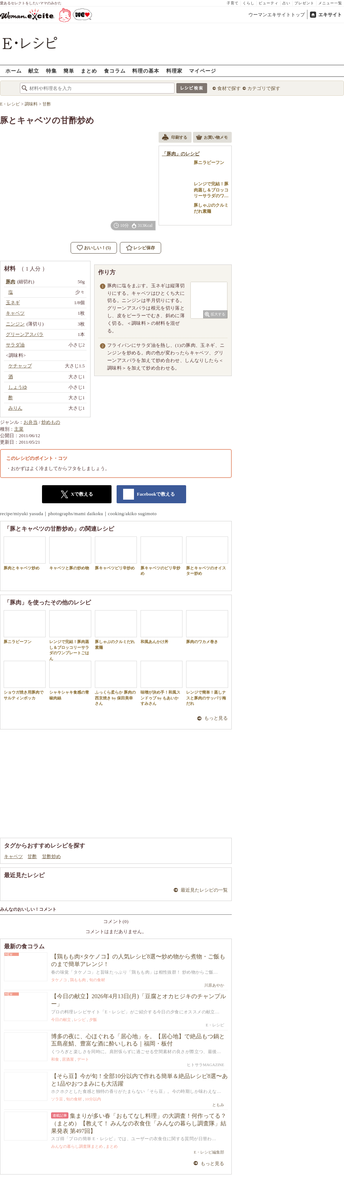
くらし (249, 3)
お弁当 (31, 422)
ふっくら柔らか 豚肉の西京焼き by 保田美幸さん (116, 683)
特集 (51, 70)
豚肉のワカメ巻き (207, 627)
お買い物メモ (212, 138)
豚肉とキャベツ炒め (25, 553)
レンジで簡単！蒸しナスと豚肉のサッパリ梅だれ (207, 683)
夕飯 (93, 1019)
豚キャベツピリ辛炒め (116, 553)
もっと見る (216, 718)
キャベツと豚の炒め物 (70, 553)
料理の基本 (145, 70)
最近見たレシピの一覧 (204, 890)
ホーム (13, 70)
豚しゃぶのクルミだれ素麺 (116, 629)
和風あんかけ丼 (161, 627)
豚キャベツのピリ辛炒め (161, 556)
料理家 (174, 70)
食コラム (115, 70)
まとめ (89, 70)
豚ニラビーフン (25, 627)
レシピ (80, 1019)
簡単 (68, 70)
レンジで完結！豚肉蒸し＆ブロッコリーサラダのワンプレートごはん (70, 635)
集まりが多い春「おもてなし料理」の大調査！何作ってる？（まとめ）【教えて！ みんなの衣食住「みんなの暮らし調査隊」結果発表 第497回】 (138, 1123)
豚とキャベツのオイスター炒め (207, 556)
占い (286, 3)
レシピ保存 (144, 247)
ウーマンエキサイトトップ (276, 14)
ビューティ (268, 3)
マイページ (202, 70)
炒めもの (50, 422)
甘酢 (32, 856)
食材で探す (229, 88)
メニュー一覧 (330, 3)
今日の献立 (61, 1019)
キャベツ (13, 856)
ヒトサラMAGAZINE (205, 1065)
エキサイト (330, 14)
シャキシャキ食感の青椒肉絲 (70, 680)
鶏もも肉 (78, 980)
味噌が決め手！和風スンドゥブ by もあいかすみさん (161, 683)
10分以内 (93, 1099)
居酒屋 (68, 1059)
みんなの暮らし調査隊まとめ (77, 1146)
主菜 (19, 429)
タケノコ (59, 980)
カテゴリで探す (263, 88)
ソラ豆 (57, 1099)
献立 (33, 70)
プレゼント (304, 3)
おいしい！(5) (97, 247)
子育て (233, 3)
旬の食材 (97, 980)
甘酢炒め (51, 856)
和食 (55, 1059)
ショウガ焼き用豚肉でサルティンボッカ (25, 680)
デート (83, 1059)
